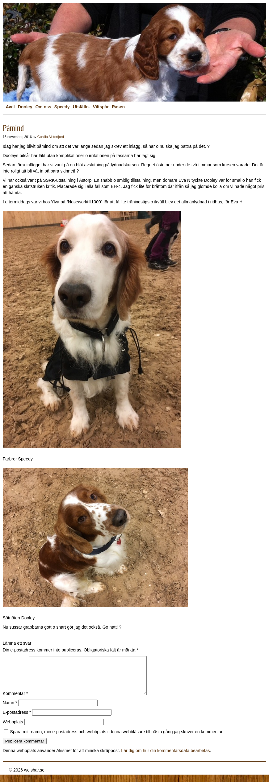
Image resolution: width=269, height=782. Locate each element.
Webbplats (13, 729)
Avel (10, 107)
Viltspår (101, 107)
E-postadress (17, 719)
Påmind (13, 128)
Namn (10, 710)
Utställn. (81, 107)
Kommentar (15, 700)
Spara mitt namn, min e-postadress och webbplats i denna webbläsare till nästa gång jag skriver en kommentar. (117, 739)
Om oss (43, 107)
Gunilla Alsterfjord (50, 137)
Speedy (62, 107)
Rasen (118, 107)
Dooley (25, 107)
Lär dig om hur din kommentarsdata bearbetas (165, 757)
